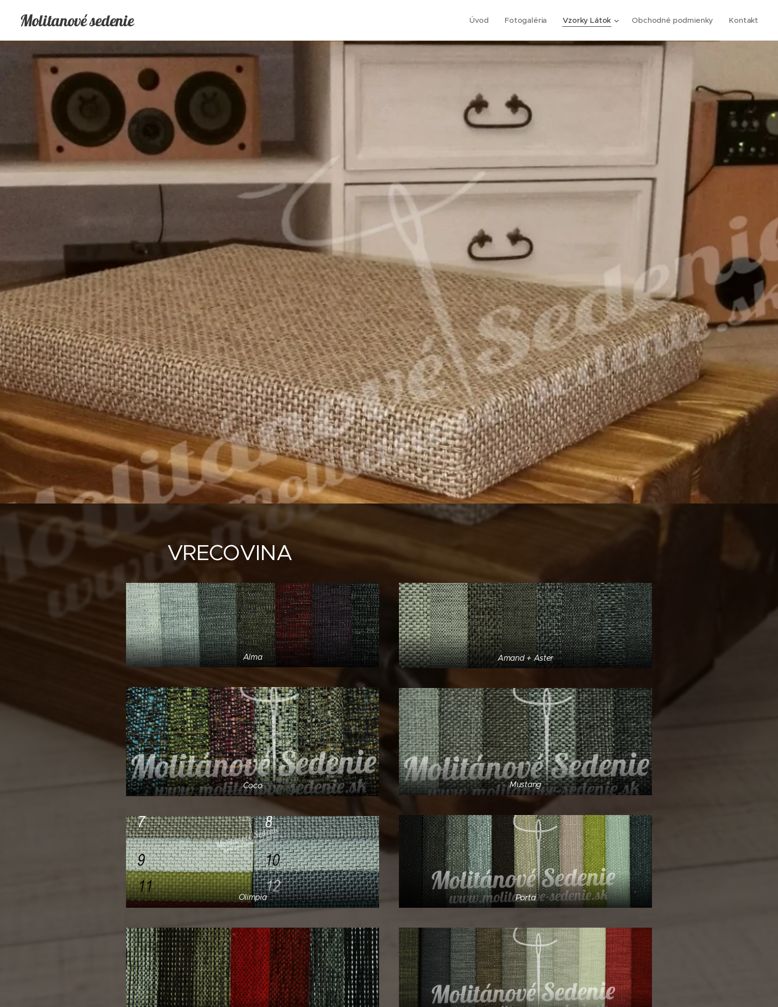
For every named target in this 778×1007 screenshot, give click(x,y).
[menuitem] (477, 20)
